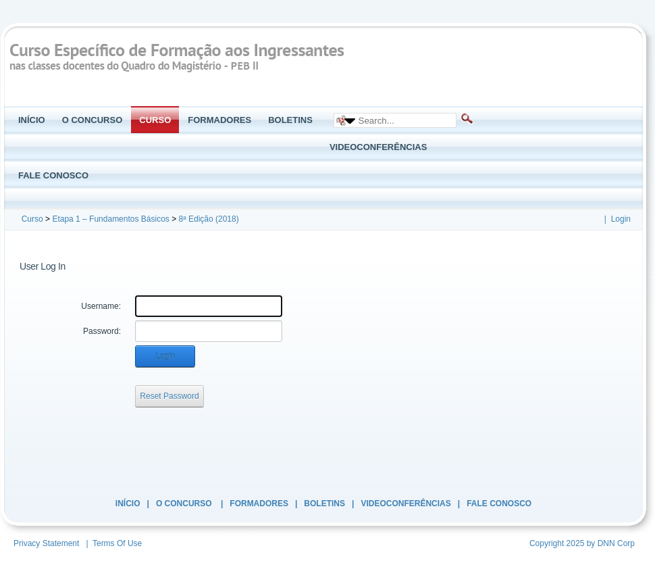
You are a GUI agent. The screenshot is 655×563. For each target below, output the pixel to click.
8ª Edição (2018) (209, 219)
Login (621, 219)
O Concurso (185, 503)
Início (127, 503)
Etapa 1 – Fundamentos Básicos (110, 219)
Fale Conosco (499, 503)
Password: (102, 331)
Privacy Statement (46, 543)
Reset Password (169, 396)
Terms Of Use (117, 543)
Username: (101, 306)
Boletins (324, 503)
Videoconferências (405, 503)
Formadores (259, 503)
